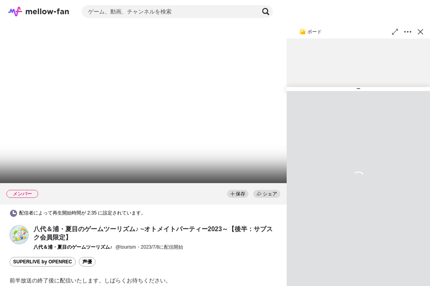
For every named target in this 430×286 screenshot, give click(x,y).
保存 (237, 194)
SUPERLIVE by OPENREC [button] (42, 262)
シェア (266, 194)
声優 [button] (87, 262)
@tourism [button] (125, 247)
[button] (19, 234)
